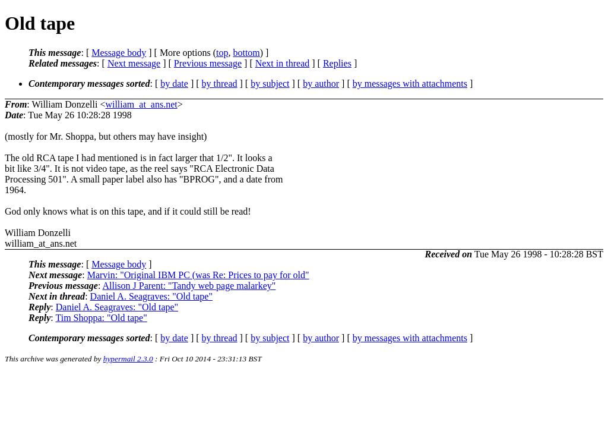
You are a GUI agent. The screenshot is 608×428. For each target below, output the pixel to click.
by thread (220, 83)
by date (174, 83)
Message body (118, 53)
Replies (337, 63)
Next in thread (282, 63)
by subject (270, 83)
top (222, 53)
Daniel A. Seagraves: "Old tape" (151, 296)
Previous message (208, 63)
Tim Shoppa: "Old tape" (101, 318)
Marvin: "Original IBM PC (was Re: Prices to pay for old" (198, 275)
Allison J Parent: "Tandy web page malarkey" (189, 286)
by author (321, 83)
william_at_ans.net (141, 104)
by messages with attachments (410, 83)
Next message (133, 63)
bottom (246, 53)
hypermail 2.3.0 (128, 358)
